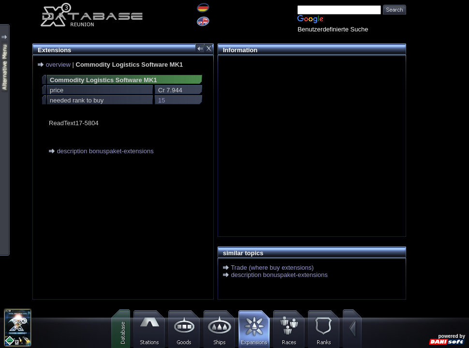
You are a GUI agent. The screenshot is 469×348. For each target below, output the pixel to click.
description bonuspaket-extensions (105, 151)
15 (161, 100)
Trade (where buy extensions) (272, 267)
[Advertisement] (309, 128)
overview (58, 64)
